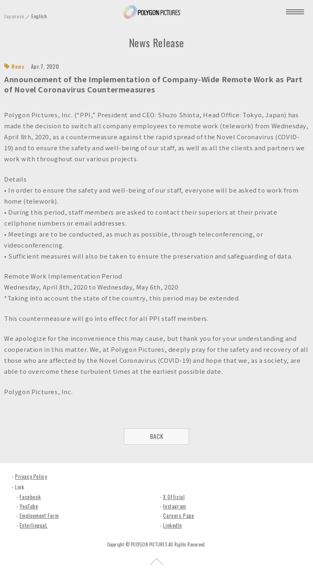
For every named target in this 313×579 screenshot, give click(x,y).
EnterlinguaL (33, 525)
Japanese (14, 16)
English (39, 16)
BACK (156, 436)
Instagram (174, 506)
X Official (174, 497)
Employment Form (39, 515)
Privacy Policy (31, 476)
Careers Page (178, 515)
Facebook (30, 497)
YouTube (29, 506)
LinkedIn (172, 525)
